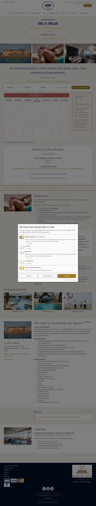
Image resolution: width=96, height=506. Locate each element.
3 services (28, 243)
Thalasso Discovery (34, 13)
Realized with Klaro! (71, 279)
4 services (28, 258)
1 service (28, 248)
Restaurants (73, 13)
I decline (28, 276)
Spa (44, 13)
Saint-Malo (84, 13)
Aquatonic (63, 13)
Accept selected (47, 276)
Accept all (67, 276)
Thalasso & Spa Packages (17, 13)
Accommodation (52, 13)
